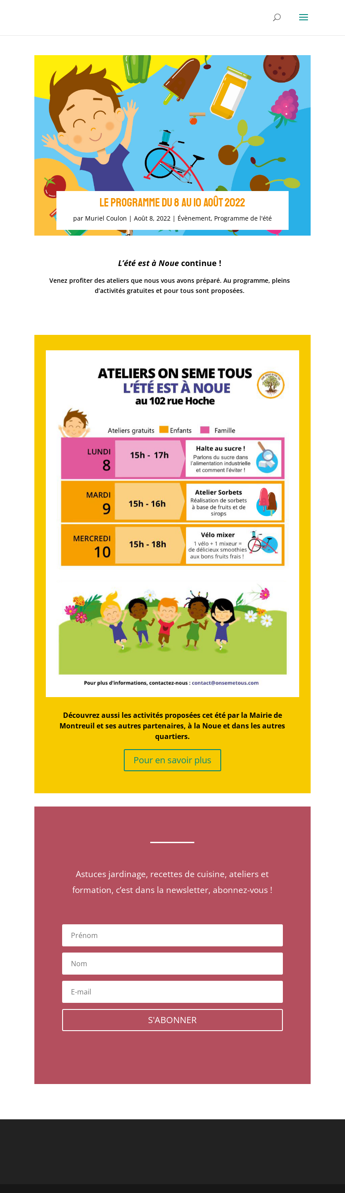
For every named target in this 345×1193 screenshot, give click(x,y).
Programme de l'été (243, 218)
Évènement (194, 218)
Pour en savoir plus (172, 760)
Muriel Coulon (106, 218)
